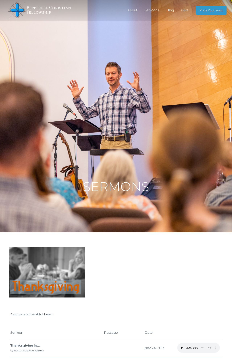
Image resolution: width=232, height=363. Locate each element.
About (132, 10)
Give (184, 10)
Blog (170, 10)
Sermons (152, 10)
